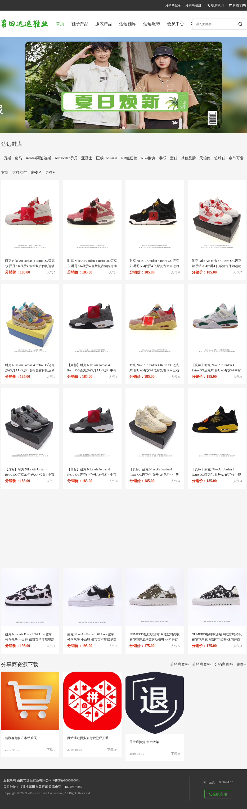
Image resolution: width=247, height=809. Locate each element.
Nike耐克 (148, 158)
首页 (60, 23)
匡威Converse (107, 158)
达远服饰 (151, 23)
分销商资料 (179, 664)
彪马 (18, 158)
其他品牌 (188, 158)
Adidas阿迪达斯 (38, 158)
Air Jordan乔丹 (66, 158)
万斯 (7, 158)
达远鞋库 (127, 23)
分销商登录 (173, 5)
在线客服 (218, 794)
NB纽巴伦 (129, 158)
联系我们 (215, 5)
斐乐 (163, 158)
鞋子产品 (79, 23)
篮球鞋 (219, 158)
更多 (50, 172)
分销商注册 (193, 5)
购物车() (237, 5)
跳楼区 (36, 172)
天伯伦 (204, 158)
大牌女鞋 (19, 172)
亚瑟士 (86, 158)
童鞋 (173, 158)
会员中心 (175, 23)
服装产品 (103, 23)
